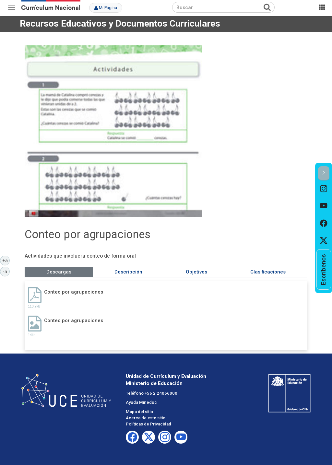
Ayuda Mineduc (141, 402)
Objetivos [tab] (196, 272)
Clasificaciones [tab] (268, 272)
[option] (323, 189)
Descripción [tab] (128, 272)
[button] (323, 173)
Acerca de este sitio (145, 417)
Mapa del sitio (139, 411)
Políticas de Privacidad (148, 424)
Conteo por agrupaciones (73, 292)
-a (6, 271)
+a (6, 260)
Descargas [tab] (58, 272)
